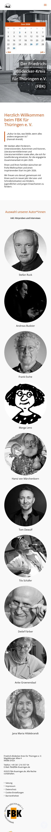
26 (31, 44)
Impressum (10, 786)
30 (14, 48)
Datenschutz (11, 789)
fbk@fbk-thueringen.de (20, 767)
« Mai (8, 52)
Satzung (9, 783)
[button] (45, 6)
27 (37, 44)
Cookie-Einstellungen (15, 792)
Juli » (42, 52)
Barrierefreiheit (12, 795)
